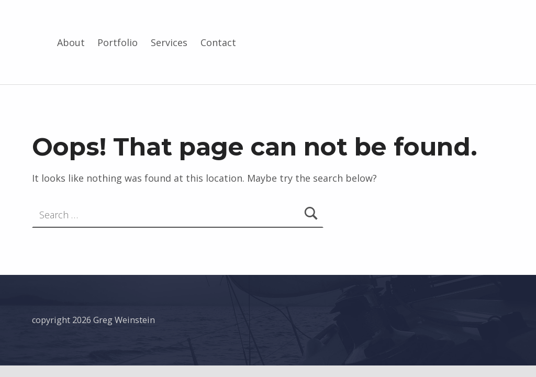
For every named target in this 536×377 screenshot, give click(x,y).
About (71, 42)
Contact (218, 42)
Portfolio (117, 42)
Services (169, 42)
